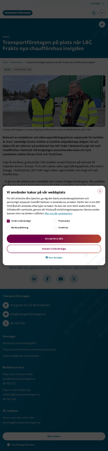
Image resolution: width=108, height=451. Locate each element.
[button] (54, 257)
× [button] (99, 190)
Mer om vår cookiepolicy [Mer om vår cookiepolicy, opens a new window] (58, 213)
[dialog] (54, 225)
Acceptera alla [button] (54, 238)
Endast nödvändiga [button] (54, 249)
